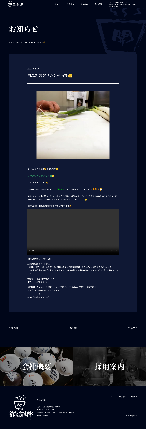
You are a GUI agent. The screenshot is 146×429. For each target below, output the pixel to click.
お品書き (70, 4)
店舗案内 (84, 4)
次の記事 (131, 327)
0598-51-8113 (120, 2)
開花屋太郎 (41, 399)
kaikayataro (132, 416)
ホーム (11, 42)
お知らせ (19, 42)
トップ (57, 4)
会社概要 (98, 4)
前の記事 (15, 327)
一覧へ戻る (73, 327)
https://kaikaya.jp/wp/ (38, 296)
